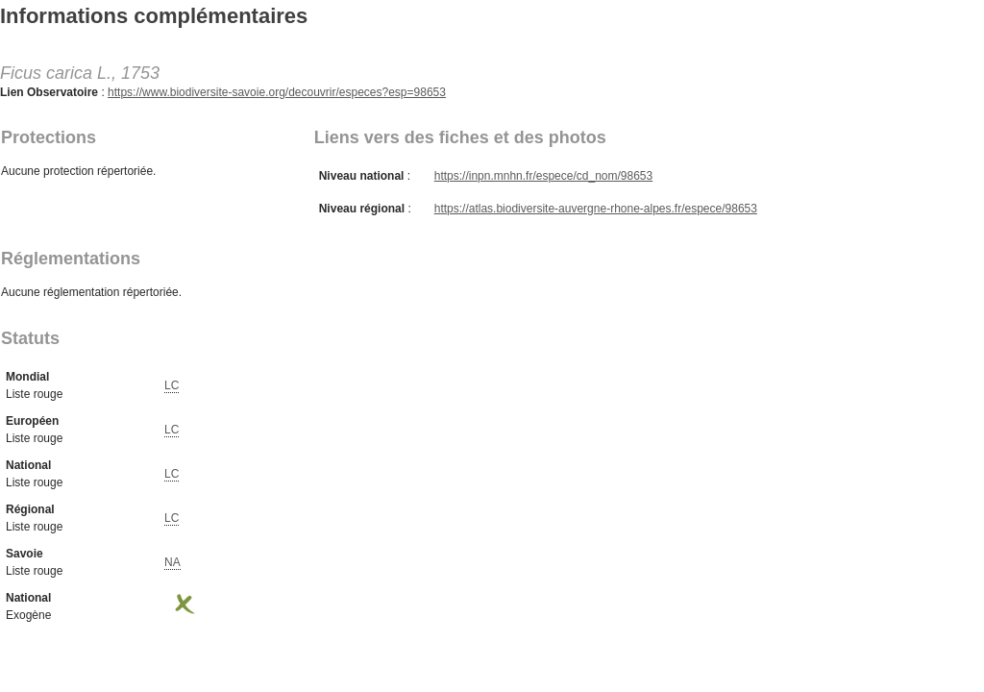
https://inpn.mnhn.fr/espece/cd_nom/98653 (543, 176)
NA (172, 562)
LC (171, 385)
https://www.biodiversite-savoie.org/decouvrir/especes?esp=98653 (277, 92)
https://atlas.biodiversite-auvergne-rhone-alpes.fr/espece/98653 (595, 208)
